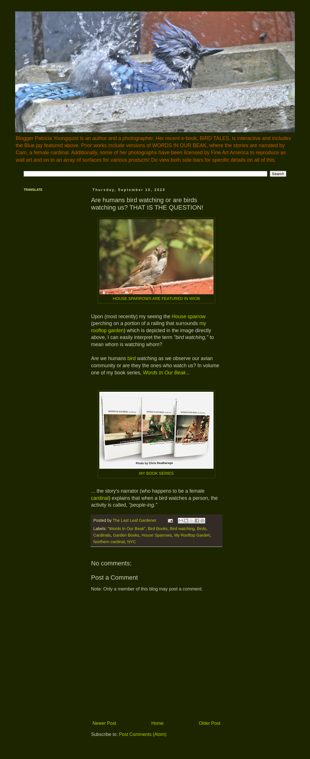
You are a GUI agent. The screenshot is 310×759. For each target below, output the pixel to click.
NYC (131, 541)
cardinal (100, 498)
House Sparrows (157, 535)
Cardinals (102, 535)
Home (157, 723)
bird (131, 358)
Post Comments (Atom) (142, 734)
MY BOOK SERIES (156, 473)
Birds (201, 528)
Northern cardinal (109, 541)
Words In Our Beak (164, 373)
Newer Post (104, 723)
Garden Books (126, 535)
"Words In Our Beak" (126, 528)
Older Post (209, 723)
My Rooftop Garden (192, 535)
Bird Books (158, 528)
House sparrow (189, 316)
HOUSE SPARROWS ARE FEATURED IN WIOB (156, 298)
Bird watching (182, 528)
